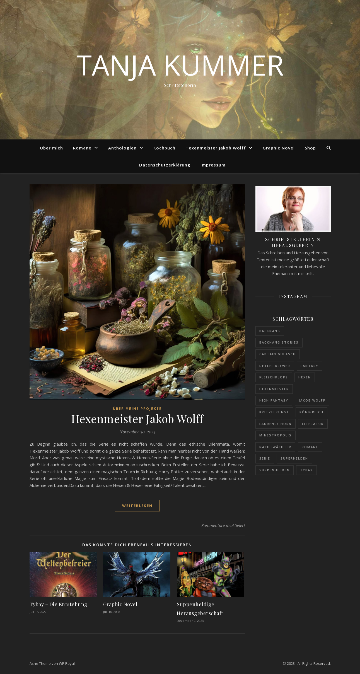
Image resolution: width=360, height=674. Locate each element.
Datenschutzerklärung (164, 165)
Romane (82, 148)
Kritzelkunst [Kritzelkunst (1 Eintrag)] (274, 412)
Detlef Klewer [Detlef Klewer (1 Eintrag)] (274, 366)
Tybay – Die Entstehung (59, 604)
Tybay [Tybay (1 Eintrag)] (306, 470)
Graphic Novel (279, 148)
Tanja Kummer (180, 65)
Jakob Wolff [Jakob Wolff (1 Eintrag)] (312, 400)
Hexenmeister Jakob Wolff (215, 148)
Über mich (51, 148)
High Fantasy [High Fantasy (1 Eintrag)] (273, 400)
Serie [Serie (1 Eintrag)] (264, 458)
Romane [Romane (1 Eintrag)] (310, 447)
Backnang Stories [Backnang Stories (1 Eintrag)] (279, 342)
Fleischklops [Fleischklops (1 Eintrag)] (273, 377)
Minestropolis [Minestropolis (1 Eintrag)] (275, 435)
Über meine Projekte (137, 408)
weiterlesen (137, 505)
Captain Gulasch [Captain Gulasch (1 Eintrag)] (277, 354)
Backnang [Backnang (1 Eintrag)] (269, 331)
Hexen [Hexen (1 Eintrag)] (304, 377)
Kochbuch (164, 148)
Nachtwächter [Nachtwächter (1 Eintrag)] (275, 447)
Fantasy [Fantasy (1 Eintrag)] (309, 366)
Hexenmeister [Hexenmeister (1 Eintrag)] (274, 389)
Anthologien (122, 148)
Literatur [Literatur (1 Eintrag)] (313, 424)
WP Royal (67, 663)
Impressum (213, 165)
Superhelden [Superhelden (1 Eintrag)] (294, 458)
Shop (310, 148)
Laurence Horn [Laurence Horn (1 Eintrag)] (275, 424)
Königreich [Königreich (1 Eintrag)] (311, 412)
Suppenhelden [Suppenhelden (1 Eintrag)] (274, 470)
